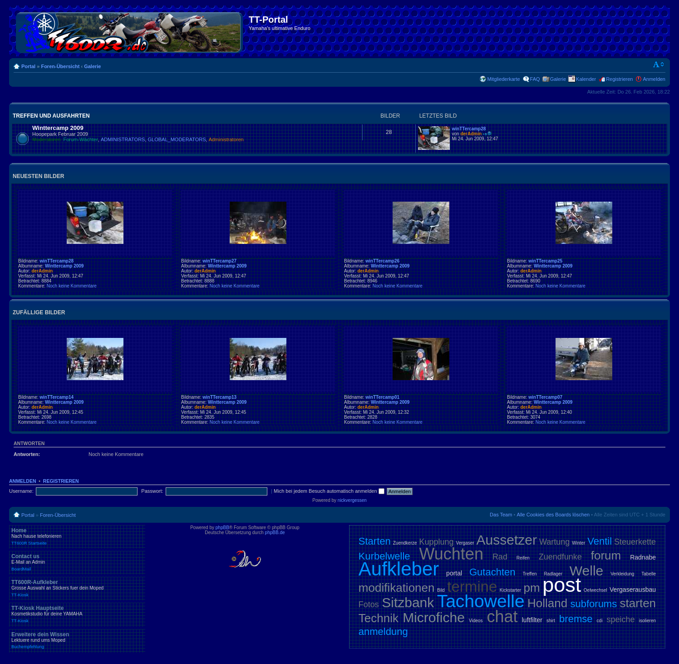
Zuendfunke (560, 556)
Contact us (77, 562)
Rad (499, 556)
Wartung (554, 541)
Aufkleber (399, 569)
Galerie (92, 66)
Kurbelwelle (384, 556)
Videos (475, 620)
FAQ (535, 79)
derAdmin (471, 133)
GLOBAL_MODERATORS (177, 139)
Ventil (599, 541)
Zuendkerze (405, 542)
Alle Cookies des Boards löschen (553, 514)
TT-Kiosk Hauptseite (77, 614)
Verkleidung (622, 573)
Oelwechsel (595, 590)
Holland (547, 603)
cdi (600, 620)
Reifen (523, 557)
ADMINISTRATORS (123, 139)
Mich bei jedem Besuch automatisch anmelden (329, 491)
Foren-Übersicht (60, 66)
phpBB (222, 527)
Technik (379, 618)
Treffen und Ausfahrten (51, 116)
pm (532, 588)
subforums (593, 603)
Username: (21, 491)
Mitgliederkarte (503, 79)
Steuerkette (635, 541)
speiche (621, 619)
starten (638, 603)
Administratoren (226, 139)
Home (77, 536)
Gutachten (492, 572)
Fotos (369, 604)
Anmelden (654, 79)
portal (454, 573)
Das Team (501, 514)
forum (606, 555)
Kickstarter (510, 590)
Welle (586, 570)
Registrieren (619, 79)
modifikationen (397, 588)
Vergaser (465, 542)
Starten (375, 541)
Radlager (553, 573)
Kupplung (436, 541)
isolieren (647, 620)
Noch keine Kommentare (72, 285)
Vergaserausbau (633, 589)
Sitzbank (408, 602)
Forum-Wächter (81, 139)
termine (472, 586)
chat (502, 616)
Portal (28, 66)
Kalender (586, 79)
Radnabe (643, 557)
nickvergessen (352, 500)
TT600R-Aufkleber (77, 588)
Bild (441, 590)
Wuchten (451, 554)
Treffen (529, 573)
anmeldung (383, 631)
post (561, 584)
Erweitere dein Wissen (77, 640)
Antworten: (27, 454)
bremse (575, 618)
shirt (550, 620)
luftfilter (532, 620)
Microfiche (434, 617)
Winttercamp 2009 (58, 127)
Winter (578, 542)
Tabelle (648, 573)
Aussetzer (507, 539)
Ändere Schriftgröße (658, 64)
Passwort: (152, 491)
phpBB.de (275, 532)
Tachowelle (481, 601)
